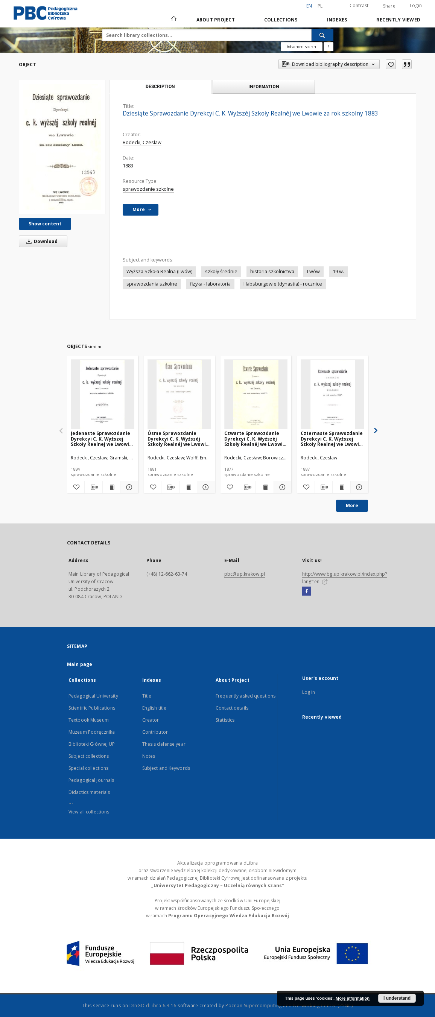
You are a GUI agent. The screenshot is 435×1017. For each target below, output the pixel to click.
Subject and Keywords (166, 768)
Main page (79, 664)
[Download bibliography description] (93, 487)
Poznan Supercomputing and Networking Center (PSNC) (289, 1005)
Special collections (88, 768)
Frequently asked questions (245, 696)
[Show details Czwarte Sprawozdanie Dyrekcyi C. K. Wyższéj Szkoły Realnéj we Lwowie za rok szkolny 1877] (281, 487)
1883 (128, 166)
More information (353, 998)
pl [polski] (320, 5)
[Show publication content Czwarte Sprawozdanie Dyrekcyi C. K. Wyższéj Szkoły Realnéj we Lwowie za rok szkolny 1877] (264, 487)
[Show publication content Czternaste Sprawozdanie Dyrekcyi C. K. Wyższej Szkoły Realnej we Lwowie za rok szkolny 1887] (341, 487)
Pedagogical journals (91, 780)
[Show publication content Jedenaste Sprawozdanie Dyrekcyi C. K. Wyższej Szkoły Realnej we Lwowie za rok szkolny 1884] (111, 487)
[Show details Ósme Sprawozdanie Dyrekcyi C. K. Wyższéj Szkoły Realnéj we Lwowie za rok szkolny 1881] (204, 487)
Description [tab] (160, 86)
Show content (45, 223)
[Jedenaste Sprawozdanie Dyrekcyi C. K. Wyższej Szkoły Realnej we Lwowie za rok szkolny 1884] (102, 394)
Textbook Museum (88, 720)
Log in (308, 692)
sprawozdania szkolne (151, 284)
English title (154, 708)
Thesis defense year (164, 744)
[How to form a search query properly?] (328, 46)
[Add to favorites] (391, 64)
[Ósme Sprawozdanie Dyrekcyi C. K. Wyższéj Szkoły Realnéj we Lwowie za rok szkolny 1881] (179, 394)
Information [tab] (263, 86)
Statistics (225, 720)
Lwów (313, 271)
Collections (281, 20)
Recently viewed (398, 20)
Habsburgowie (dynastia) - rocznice (282, 284)
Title (147, 696)
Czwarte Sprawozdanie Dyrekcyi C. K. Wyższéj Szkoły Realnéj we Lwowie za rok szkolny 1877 (255, 438)
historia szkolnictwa (272, 271)
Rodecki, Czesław (142, 142)
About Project (215, 20)
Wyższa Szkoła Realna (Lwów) (159, 271)
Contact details (232, 708)
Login (416, 5)
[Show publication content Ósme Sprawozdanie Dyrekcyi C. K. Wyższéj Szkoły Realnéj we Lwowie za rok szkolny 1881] (188, 487)
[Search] (322, 35)
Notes (148, 756)
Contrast (359, 5)
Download (41, 241)
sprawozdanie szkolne (148, 189)
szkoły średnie (221, 271)
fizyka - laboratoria (210, 284)
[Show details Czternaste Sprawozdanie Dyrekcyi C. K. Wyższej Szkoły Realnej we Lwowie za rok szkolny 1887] (358, 487)
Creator (150, 720)
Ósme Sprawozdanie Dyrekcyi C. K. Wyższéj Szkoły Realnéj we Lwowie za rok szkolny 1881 (178, 438)
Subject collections (88, 756)
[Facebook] (306, 591)
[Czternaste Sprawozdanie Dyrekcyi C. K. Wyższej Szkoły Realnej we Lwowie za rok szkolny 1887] (332, 394)
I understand (397, 998)
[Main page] (173, 19)
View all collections (88, 812)
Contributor (155, 732)
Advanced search (301, 46)
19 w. (338, 271)
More (352, 505)
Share (389, 6)
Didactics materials (89, 792)
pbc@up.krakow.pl (244, 574)
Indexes (337, 20)
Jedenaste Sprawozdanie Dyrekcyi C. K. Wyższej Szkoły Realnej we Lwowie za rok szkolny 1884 (101, 438)
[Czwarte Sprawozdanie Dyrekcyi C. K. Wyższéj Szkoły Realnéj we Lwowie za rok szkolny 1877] (256, 394)
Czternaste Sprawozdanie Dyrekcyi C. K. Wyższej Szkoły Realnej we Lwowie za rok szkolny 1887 (332, 438)
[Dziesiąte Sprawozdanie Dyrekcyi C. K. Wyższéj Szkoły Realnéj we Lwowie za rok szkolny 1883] (62, 147)
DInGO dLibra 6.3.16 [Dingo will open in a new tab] (152, 1005)
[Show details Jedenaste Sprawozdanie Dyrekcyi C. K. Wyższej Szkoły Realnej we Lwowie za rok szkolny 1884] (128, 487)
